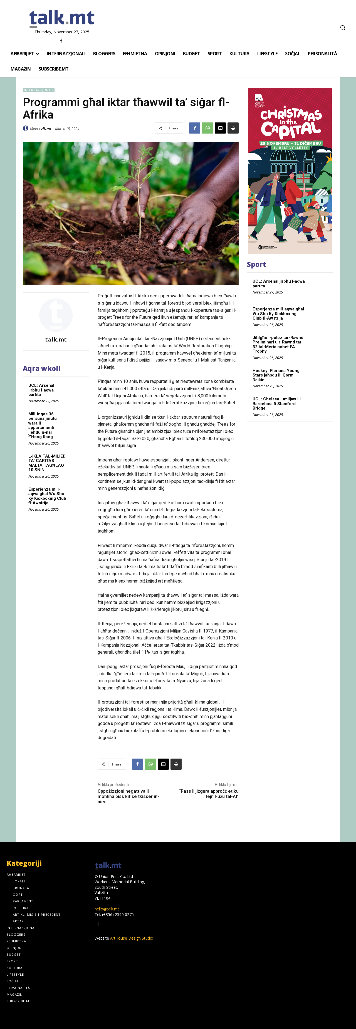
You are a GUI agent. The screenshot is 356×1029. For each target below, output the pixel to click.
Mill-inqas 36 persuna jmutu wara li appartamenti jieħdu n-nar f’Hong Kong (42, 425)
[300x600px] (290, 171)
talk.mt (45, 128)
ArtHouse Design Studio (131, 938)
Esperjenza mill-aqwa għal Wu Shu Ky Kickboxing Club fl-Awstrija (47, 496)
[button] (342, 27)
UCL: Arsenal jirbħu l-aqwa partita (41, 390)
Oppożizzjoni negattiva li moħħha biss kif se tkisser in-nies (128, 796)
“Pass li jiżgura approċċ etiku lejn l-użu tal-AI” (209, 794)
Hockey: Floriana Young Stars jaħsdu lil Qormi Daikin (276, 375)
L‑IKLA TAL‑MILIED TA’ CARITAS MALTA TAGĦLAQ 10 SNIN (47, 463)
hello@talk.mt (107, 909)
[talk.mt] (62, 19)
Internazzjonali (39, 90)
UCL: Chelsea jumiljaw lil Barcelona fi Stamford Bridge (277, 403)
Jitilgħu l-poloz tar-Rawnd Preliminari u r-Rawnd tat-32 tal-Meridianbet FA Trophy (278, 344)
